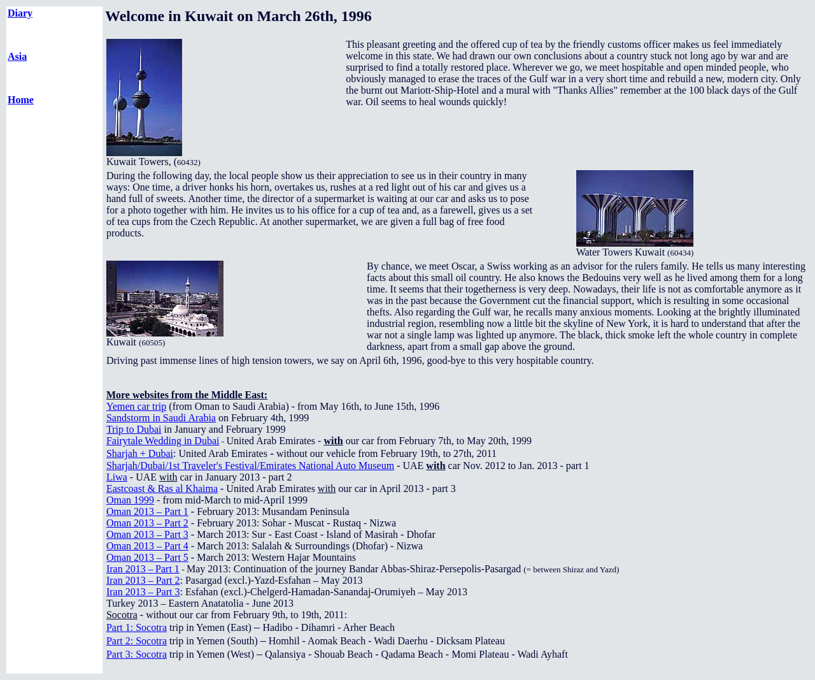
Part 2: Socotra (136, 640)
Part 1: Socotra (136, 627)
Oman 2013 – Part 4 (147, 545)
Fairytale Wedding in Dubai (163, 440)
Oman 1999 (130, 500)
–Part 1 (143, 568)
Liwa (116, 477)
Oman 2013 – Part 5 (147, 557)
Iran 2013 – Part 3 (143, 591)
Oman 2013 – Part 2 (147, 522)
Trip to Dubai (134, 429)
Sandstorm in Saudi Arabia (161, 417)
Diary (20, 13)
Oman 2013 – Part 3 (147, 534)
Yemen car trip (136, 406)
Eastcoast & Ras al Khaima (162, 488)
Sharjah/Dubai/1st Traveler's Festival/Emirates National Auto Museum (250, 465)
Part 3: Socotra (136, 654)
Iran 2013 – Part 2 (143, 580)
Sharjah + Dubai (139, 453)
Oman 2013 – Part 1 (147, 511)
